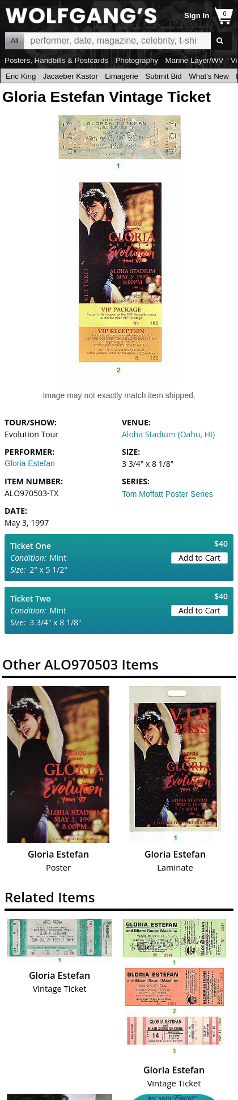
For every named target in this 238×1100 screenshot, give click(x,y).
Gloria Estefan (30, 463)
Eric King (21, 76)
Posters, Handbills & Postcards (56, 60)
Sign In (196, 15)
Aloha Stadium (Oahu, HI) (168, 434)
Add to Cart (199, 557)
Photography (136, 60)
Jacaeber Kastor (70, 76)
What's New (209, 76)
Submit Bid (163, 76)
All (14, 41)
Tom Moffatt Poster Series (167, 493)
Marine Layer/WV (194, 60)
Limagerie (121, 76)
